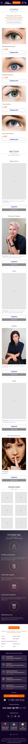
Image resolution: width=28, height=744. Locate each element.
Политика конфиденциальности (14, 742)
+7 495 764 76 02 (16, 700)
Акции (14, 646)
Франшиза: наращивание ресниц (9, 641)
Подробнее (14, 206)
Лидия (14, 381)
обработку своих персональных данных (17, 631)
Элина (14, 271)
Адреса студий (16, 636)
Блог (2, 646)
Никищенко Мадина (14, 216)
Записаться (14, 210)
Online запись (14, 696)
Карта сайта (15, 734)
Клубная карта (16, 643)
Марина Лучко (14, 161)
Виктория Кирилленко (14, 435)
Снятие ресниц (6, 104)
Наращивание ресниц (8, 46)
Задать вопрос (14, 627)
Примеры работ (14, 52)
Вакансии (3, 643)
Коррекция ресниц (7, 74)
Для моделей (16, 638)
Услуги (2, 636)
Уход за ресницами (7, 133)
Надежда (14, 326)
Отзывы (3, 638)
